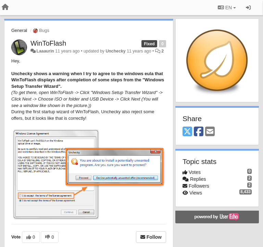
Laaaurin (45, 51)
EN (227, 7)
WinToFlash (48, 43)
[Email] (210, 132)
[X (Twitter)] (187, 132)
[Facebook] (198, 132)
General (19, 30)
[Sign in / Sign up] (248, 7)
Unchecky (115, 51)
